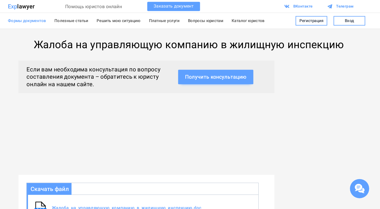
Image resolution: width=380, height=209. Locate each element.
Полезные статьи (71, 20)
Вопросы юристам (205, 20)
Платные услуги (164, 20)
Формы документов (27, 20)
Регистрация (311, 21)
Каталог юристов (248, 20)
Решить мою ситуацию (119, 20)
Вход (349, 21)
